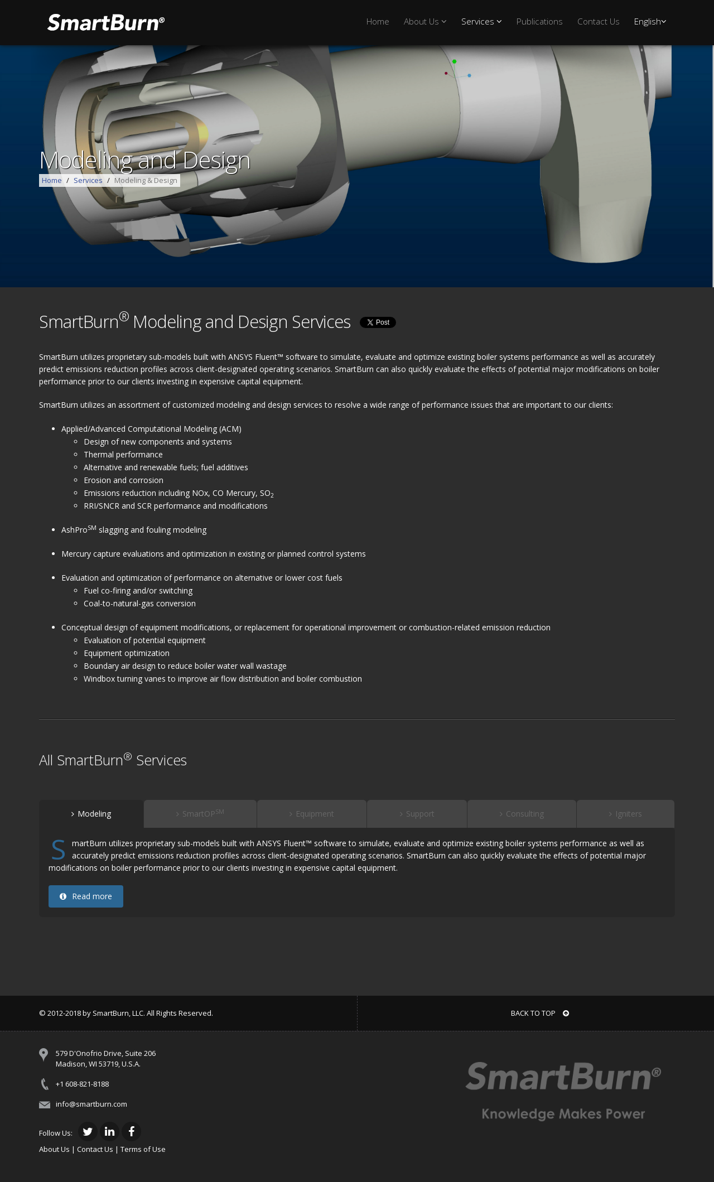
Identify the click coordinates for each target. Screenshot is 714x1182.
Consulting (522, 813)
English (650, 21)
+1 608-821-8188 (82, 1084)
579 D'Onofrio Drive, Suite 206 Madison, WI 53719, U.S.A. (106, 1058)
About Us (425, 21)
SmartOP (200, 813)
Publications (540, 21)
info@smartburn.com (91, 1104)
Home (377, 21)
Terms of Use (143, 1149)
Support (417, 813)
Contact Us (598, 21)
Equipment (312, 813)
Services (481, 21)
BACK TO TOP (540, 1013)
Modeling (91, 813)
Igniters (625, 813)
